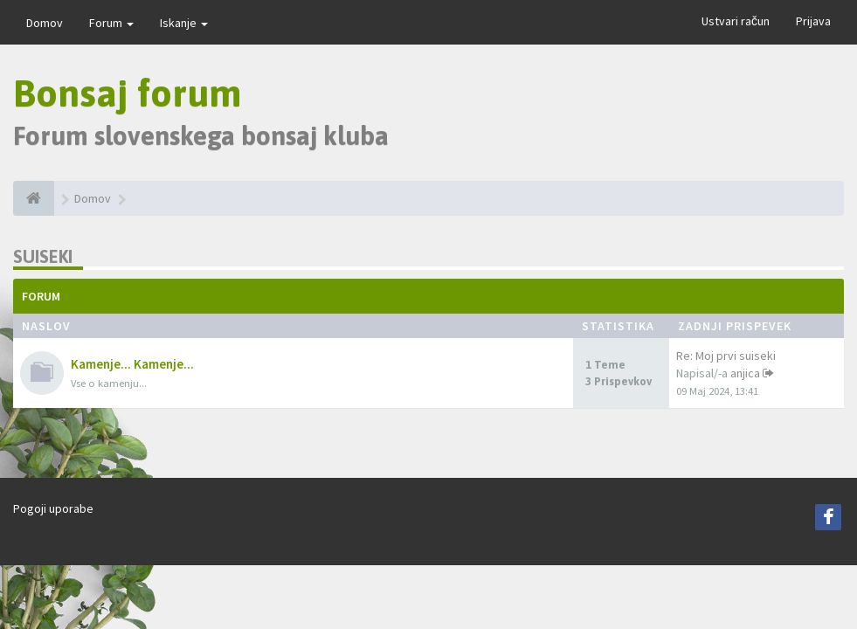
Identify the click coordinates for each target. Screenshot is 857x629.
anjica (745, 373)
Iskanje (184, 23)
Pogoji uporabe (53, 508)
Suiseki (43, 256)
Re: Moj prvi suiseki (726, 355)
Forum (111, 23)
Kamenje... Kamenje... (132, 364)
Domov (44, 23)
